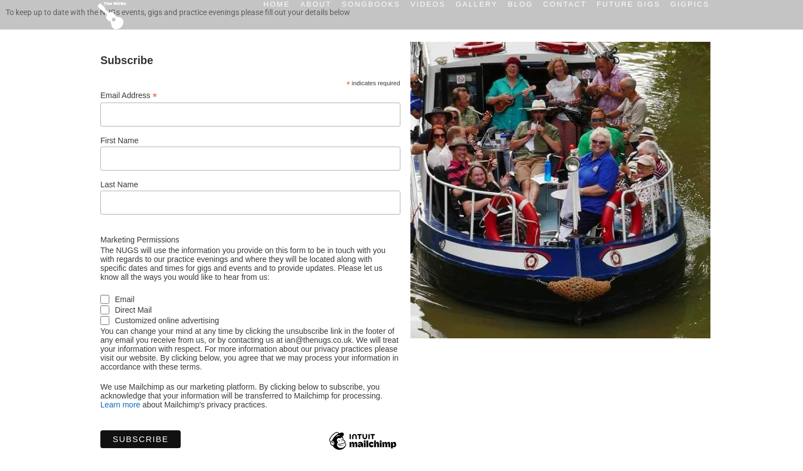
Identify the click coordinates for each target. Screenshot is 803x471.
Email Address (128, 95)
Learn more (120, 404)
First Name (119, 140)
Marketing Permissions (140, 239)
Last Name (119, 184)
